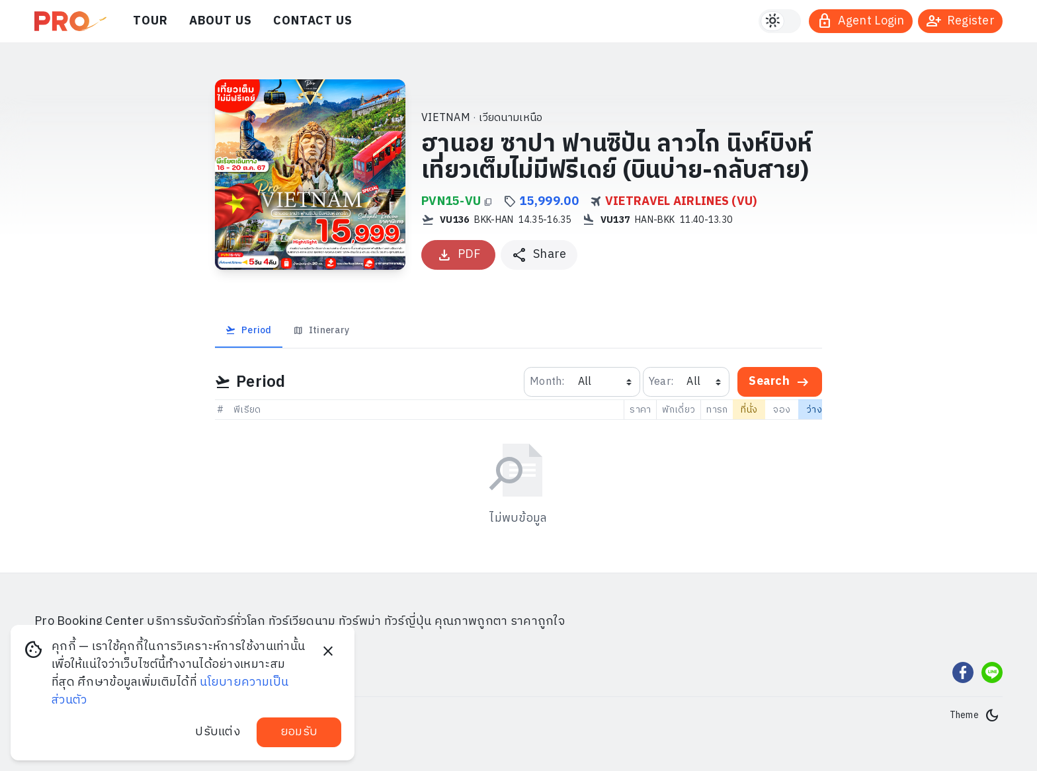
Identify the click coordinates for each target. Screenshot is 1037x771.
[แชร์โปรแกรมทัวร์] (539, 255)
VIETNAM (445, 118)
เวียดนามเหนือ (510, 118)
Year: (661, 382)
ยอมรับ (298, 732)
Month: (547, 382)
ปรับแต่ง (217, 732)
